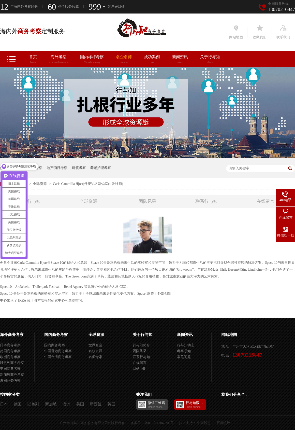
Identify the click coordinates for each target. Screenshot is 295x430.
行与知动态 (185, 345)
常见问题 (184, 357)
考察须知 (184, 351)
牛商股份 (204, 423)
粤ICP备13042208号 (159, 423)
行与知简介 (141, 345)
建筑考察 (79, 168)
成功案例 (152, 60)
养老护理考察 (100, 168)
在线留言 (265, 201)
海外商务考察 (12, 335)
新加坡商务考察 (12, 374)
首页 (33, 60)
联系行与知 (206, 201)
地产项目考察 (57, 168)
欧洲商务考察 (10, 357)
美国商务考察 (10, 369)
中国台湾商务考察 (58, 357)
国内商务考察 (56, 335)
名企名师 (124, 60)
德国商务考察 (10, 351)
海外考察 (58, 60)
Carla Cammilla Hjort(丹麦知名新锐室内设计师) (88, 184)
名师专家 (95, 357)
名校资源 (95, 351)
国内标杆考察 (92, 60)
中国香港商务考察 (58, 351)
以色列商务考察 (12, 363)
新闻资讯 (180, 60)
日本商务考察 (10, 345)
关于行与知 (210, 60)
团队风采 (147, 201)
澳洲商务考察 (10, 380)
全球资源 (40, 184)
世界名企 (95, 345)
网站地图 (140, 369)
